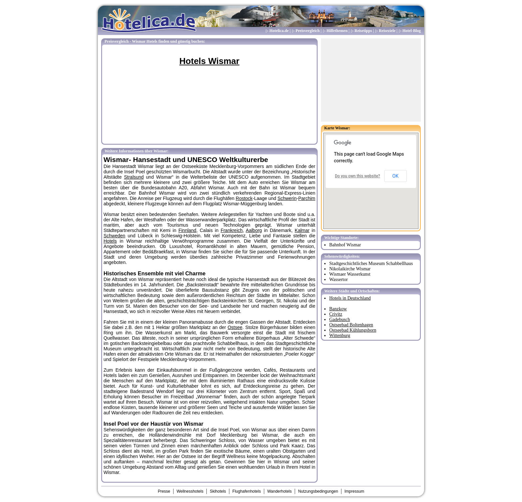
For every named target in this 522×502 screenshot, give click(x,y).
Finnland (187, 230)
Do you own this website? (357, 176)
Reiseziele (387, 30)
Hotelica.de (279, 30)
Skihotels (218, 491)
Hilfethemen (337, 30)
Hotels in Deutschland (350, 298)
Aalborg (254, 230)
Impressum (354, 491)
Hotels (110, 241)
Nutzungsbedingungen (318, 491)
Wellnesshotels (189, 491)
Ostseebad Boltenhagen (351, 324)
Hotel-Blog (411, 30)
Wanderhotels (279, 491)
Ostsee (235, 327)
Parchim (306, 198)
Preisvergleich (308, 30)
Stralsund (133, 177)
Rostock (244, 198)
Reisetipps (363, 30)
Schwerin (287, 198)
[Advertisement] (371, 80)
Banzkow (338, 308)
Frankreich (232, 230)
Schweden (114, 235)
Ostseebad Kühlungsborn (352, 330)
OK (395, 176)
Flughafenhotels (246, 491)
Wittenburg (339, 335)
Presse (164, 491)
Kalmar (302, 230)
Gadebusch (339, 319)
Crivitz (335, 314)
